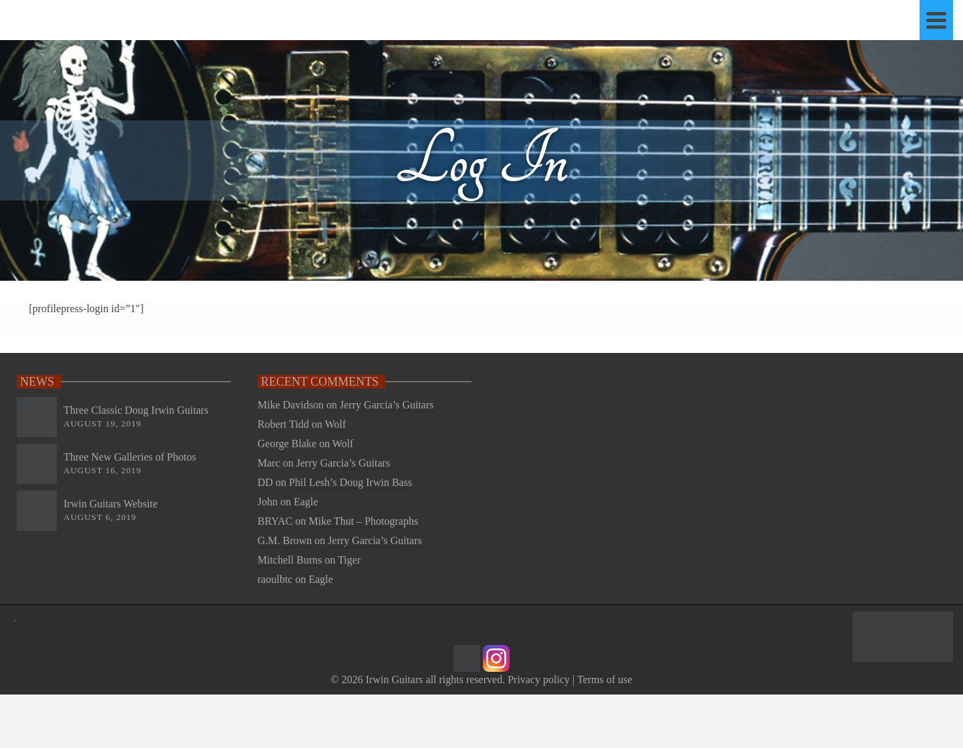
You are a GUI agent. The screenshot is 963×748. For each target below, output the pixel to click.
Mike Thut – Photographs (363, 521)
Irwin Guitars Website (111, 503)
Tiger (349, 560)
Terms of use (604, 679)
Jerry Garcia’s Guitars (386, 404)
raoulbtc (274, 579)
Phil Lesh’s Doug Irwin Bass (350, 482)
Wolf (335, 424)
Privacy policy (539, 679)
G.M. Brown (284, 540)
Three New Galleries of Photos (130, 457)
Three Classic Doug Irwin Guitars (136, 410)
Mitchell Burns (289, 560)
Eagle (306, 501)
